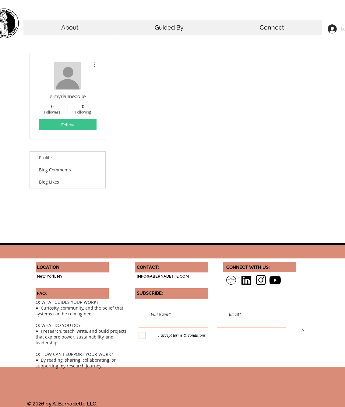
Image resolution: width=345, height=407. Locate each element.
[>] (303, 330)
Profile (45, 157)
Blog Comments (55, 170)
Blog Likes (49, 182)
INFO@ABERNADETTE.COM (163, 276)
